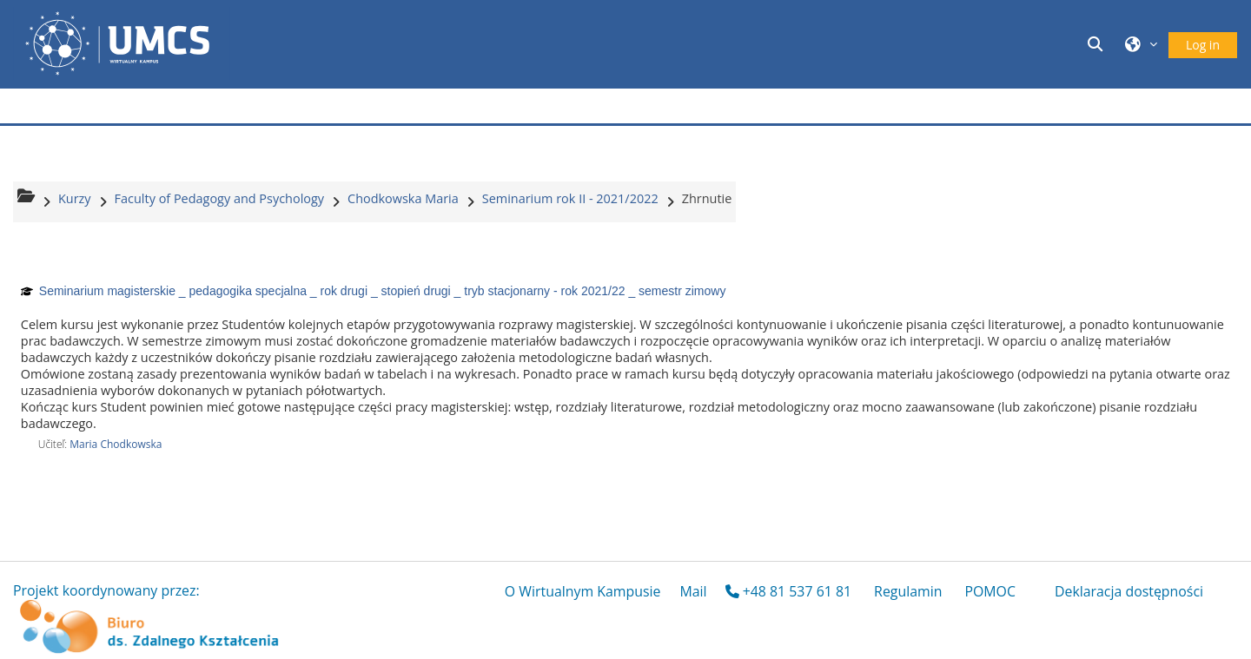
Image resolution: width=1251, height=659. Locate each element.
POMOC (990, 591)
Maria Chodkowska (116, 444)
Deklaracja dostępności (1129, 591)
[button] (1098, 43)
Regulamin (908, 591)
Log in (1203, 44)
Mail (692, 591)
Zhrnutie (707, 198)
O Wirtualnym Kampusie (583, 591)
